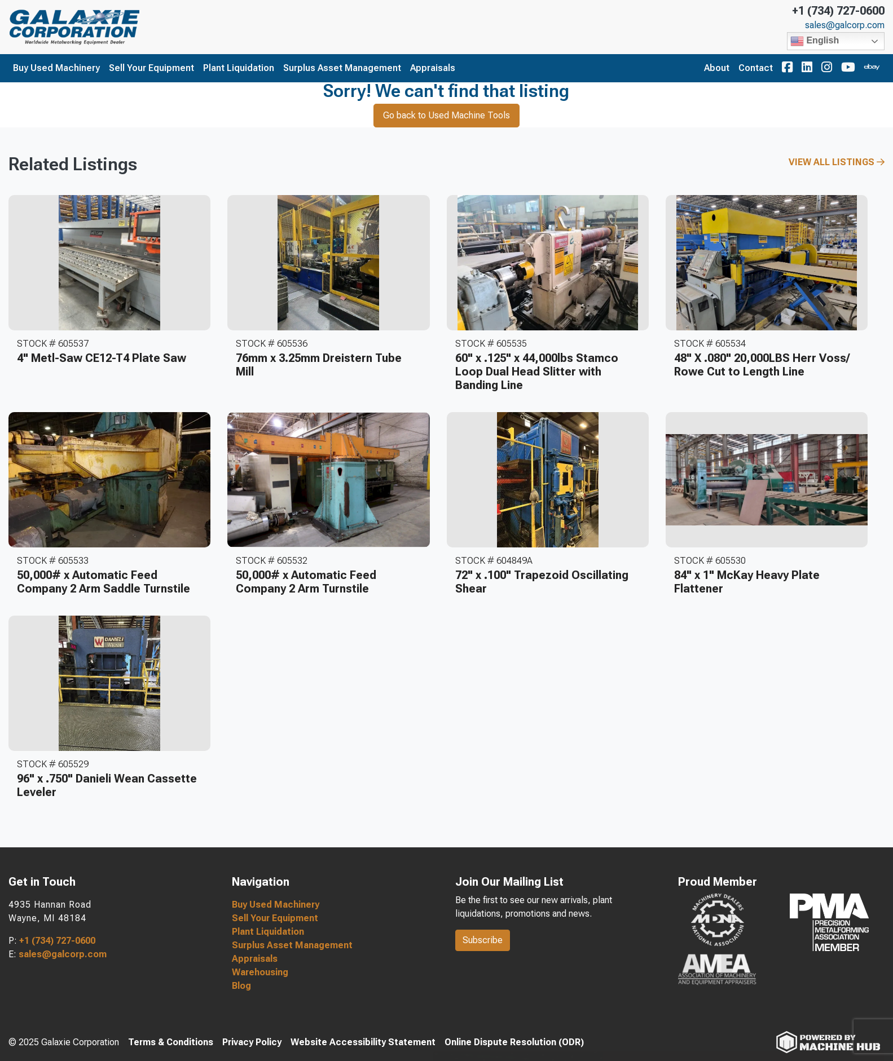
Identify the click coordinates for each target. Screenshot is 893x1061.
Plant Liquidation (238, 68)
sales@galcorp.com (845, 25)
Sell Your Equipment (151, 68)
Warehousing (260, 972)
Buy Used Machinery (56, 68)
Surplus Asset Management (342, 68)
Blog (241, 985)
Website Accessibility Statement (363, 1042)
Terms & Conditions (170, 1042)
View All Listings (837, 162)
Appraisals (432, 68)
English (814, 41)
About (716, 68)
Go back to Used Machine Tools (446, 115)
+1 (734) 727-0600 (838, 10)
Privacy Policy (251, 1042)
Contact (755, 68)
